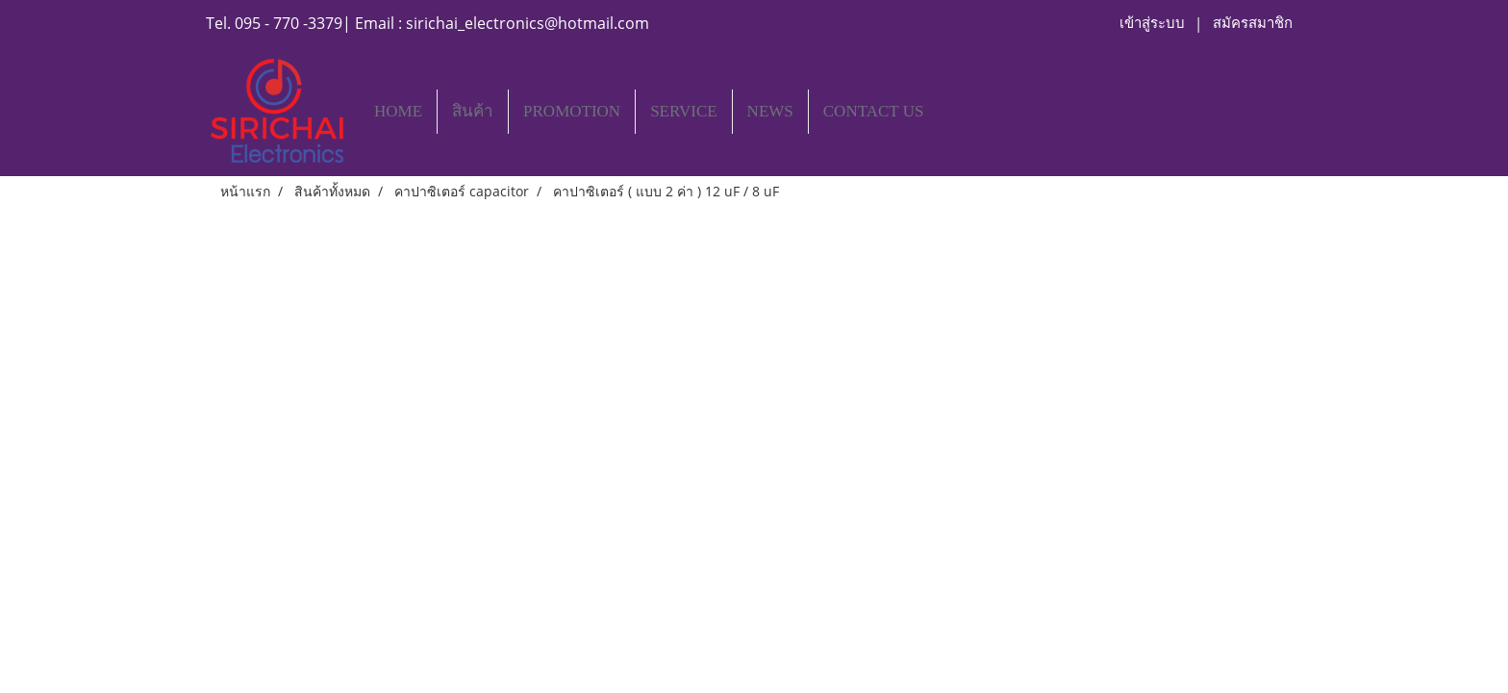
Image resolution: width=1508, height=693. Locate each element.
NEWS (770, 111)
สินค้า (472, 111)
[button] (955, 111)
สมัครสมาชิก (1253, 23)
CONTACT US (873, 111)
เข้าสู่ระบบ (1152, 23)
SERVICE (683, 111)
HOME (398, 111)
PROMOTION (571, 111)
